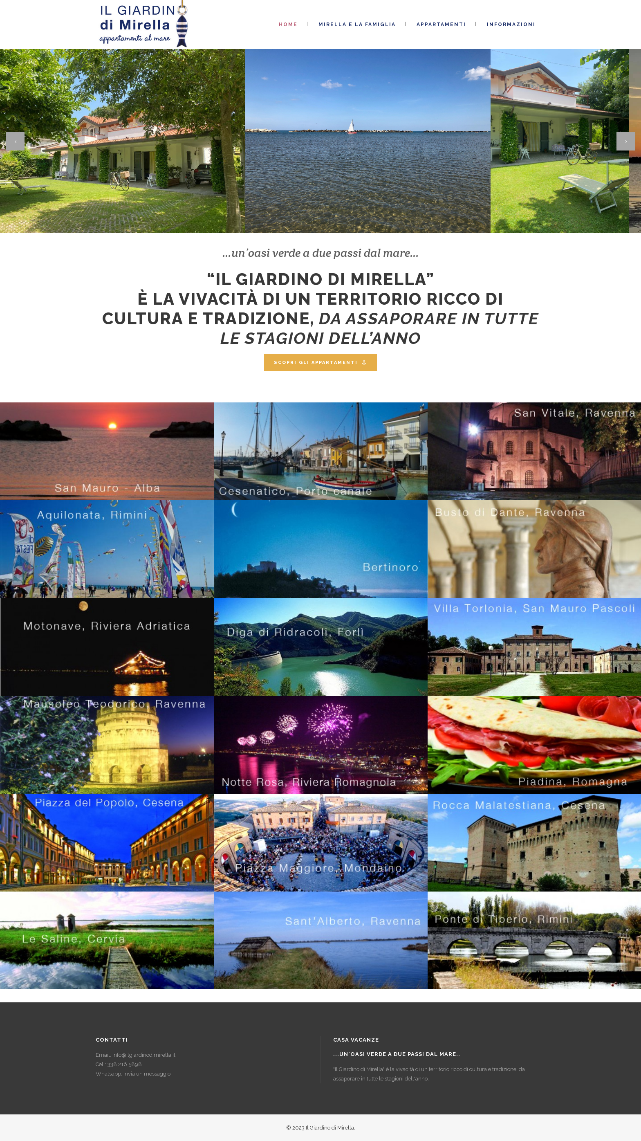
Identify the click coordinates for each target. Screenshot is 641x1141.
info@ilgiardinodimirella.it (143, 1055)
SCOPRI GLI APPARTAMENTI (320, 362)
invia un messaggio (146, 1074)
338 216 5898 (125, 1064)
